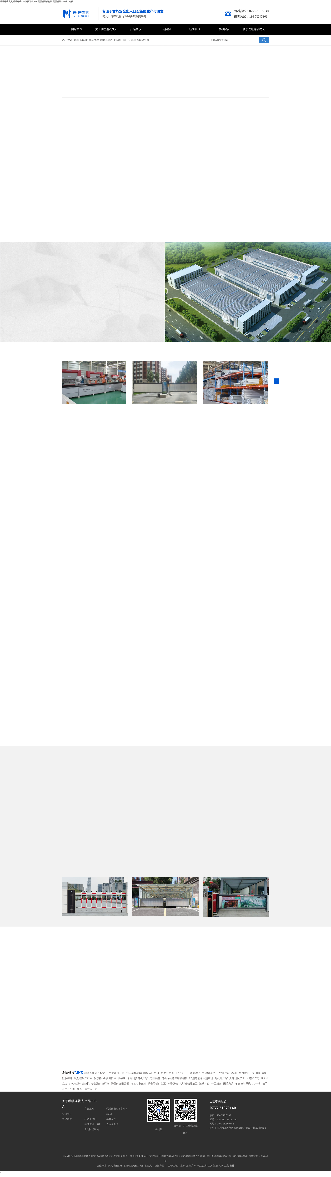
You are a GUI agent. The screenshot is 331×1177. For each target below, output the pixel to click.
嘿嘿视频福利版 (140, 40)
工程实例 (165, 29)
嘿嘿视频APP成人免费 (86, 40)
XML (128, 1165)
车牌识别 (111, 1119)
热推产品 (159, 1165)
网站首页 (76, 29)
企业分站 (101, 1165)
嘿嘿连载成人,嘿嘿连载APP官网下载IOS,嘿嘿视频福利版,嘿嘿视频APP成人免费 (36, 1)
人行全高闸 (112, 1124)
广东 (193, 1165)
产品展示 (135, 29)
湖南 (221, 1165)
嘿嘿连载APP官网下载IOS (115, 40)
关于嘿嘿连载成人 (106, 29)
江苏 (204, 1165)
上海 (188, 1165)
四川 (210, 1165)
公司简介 (67, 1114)
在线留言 (224, 29)
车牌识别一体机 (92, 1124)
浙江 (199, 1165)
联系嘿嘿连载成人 (254, 29)
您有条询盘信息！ (143, 1165)
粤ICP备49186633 (139, 1156)
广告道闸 (89, 1108)
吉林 (231, 1165)
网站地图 (113, 1165)
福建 (215, 1165)
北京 (182, 1165)
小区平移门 (90, 1119)
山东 (226, 1165)
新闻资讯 (194, 29)
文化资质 (67, 1119)
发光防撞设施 (91, 1129)
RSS (121, 1165)
